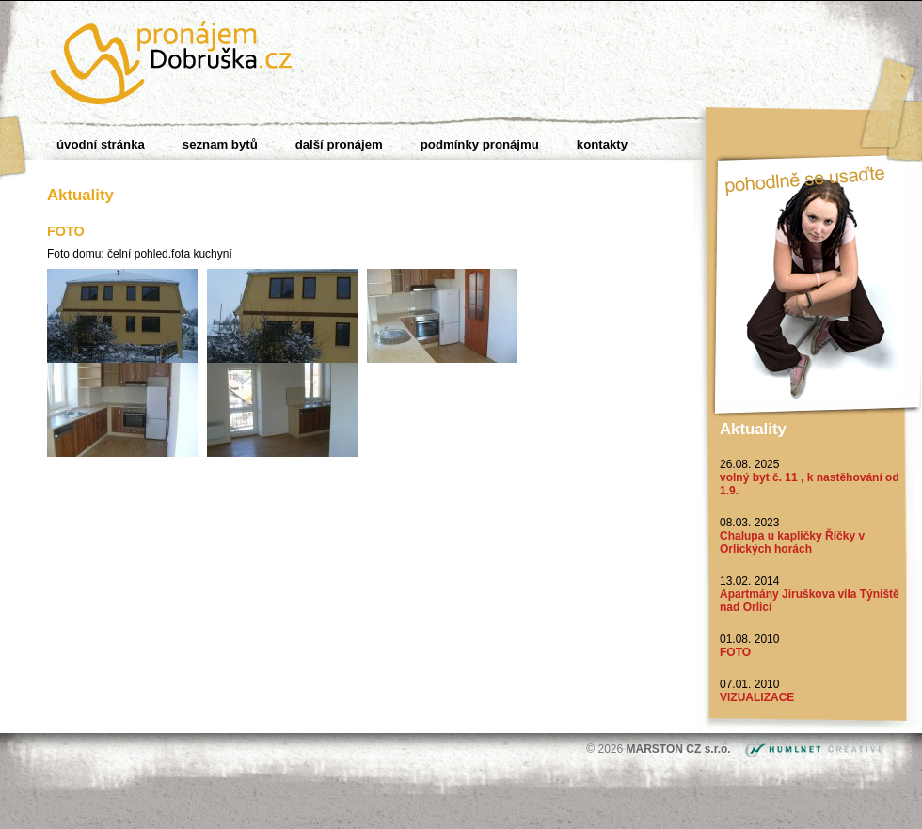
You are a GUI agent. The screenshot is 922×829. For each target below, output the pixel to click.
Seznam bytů (220, 144)
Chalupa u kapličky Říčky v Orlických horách (792, 542)
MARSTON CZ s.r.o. (680, 749)
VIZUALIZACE (757, 697)
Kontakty (602, 144)
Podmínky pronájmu (480, 144)
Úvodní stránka (100, 144)
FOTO (735, 652)
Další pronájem (339, 144)
